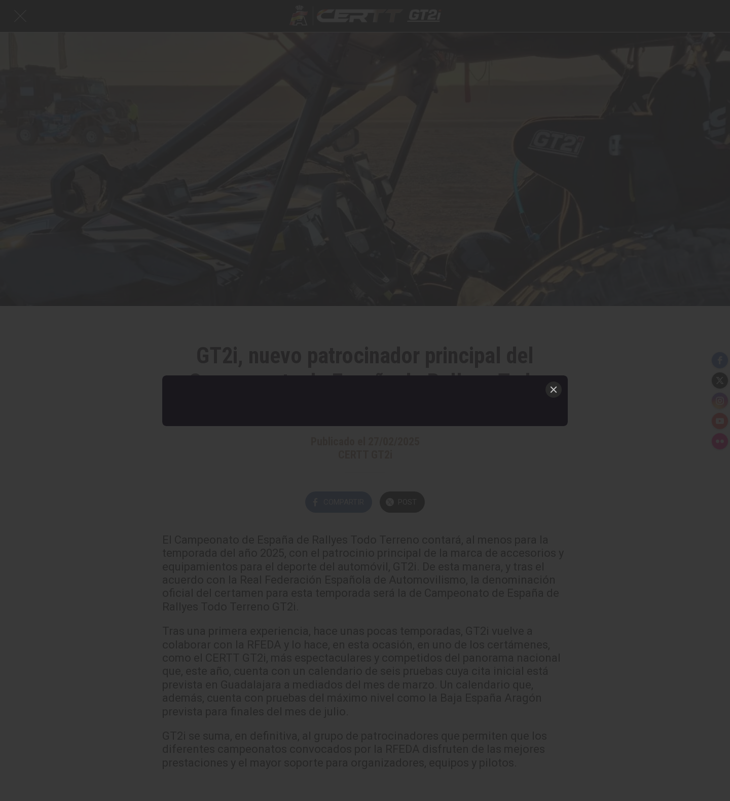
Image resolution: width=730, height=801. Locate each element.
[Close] (553, 390)
